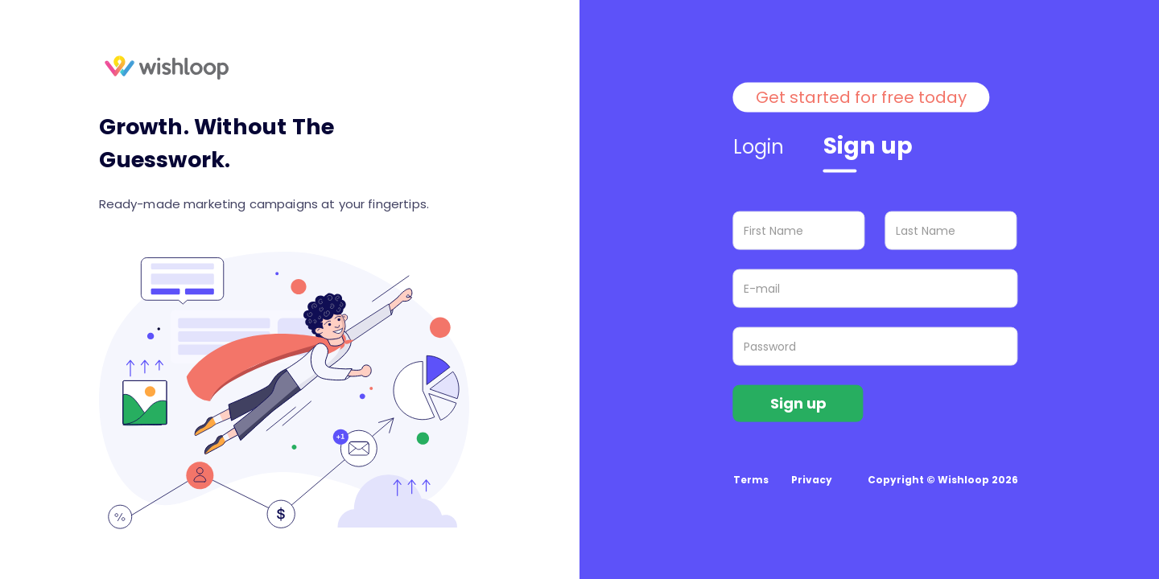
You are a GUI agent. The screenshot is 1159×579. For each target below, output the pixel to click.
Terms (751, 480)
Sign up (868, 146)
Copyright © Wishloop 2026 (943, 480)
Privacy (811, 480)
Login (759, 146)
